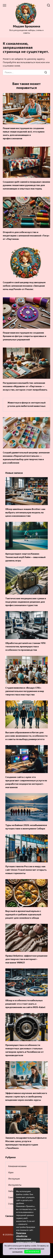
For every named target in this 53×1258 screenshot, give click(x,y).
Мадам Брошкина (26, 26)
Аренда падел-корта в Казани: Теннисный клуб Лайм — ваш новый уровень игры (25, 557)
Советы (11, 1197)
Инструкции (14, 1178)
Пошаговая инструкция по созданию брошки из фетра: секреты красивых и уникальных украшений (24, 336)
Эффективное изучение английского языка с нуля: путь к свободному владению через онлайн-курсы (26, 1096)
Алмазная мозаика (17, 1166)
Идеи (10, 1172)
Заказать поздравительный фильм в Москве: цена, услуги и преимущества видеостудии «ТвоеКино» (25, 1142)
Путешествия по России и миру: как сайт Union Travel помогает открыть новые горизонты (26, 869)
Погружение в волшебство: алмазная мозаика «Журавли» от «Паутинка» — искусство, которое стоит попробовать (25, 386)
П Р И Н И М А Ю (32, 1251)
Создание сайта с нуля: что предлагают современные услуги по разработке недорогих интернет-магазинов (26, 782)
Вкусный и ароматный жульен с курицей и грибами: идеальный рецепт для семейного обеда (23, 914)
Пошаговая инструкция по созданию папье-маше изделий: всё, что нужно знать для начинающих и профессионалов (24, 133)
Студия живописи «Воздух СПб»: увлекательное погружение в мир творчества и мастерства (24, 691)
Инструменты (14, 1185)
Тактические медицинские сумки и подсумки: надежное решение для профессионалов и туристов (25, 601)
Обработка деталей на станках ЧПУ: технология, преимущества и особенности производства (25, 646)
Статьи (11, 1203)
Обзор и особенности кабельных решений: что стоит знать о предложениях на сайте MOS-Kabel (25, 1003)
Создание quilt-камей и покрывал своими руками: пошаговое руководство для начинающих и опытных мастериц (26, 185)
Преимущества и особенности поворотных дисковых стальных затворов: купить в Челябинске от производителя (24, 1050)
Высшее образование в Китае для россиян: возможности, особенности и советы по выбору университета (26, 735)
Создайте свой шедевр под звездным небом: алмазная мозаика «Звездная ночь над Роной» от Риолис (24, 285)
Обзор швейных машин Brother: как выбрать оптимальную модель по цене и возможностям (25, 512)
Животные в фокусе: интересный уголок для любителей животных (26, 404)
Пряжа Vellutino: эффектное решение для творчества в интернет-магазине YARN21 (26, 959)
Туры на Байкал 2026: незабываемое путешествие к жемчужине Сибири (26, 827)
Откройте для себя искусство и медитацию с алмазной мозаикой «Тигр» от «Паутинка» (26, 235)
